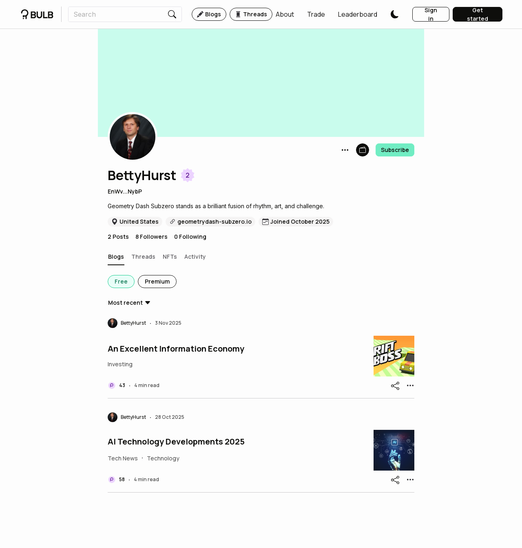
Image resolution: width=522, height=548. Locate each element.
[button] (285, 14)
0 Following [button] (190, 236)
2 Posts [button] (118, 236)
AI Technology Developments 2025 (176, 441)
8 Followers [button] (151, 236)
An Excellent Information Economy (176, 348)
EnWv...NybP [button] (125, 191)
